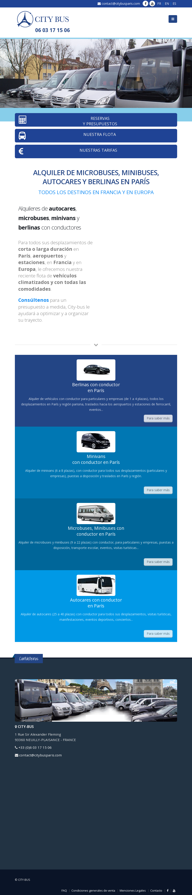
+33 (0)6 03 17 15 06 (35, 747)
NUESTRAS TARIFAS (68, 151)
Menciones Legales (133, 891)
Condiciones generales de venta (93, 891)
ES (174, 3)
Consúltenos (33, 300)
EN (167, 3)
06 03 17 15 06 (52, 30)
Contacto (156, 891)
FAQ (64, 891)
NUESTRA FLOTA (67, 136)
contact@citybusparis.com (121, 3)
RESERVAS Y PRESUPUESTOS (68, 121)
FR (159, 3)
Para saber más (158, 418)
